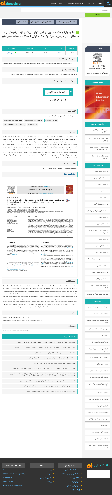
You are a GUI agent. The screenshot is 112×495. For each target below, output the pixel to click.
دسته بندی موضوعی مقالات (70, 469)
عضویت (49, 469)
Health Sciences (8, 477)
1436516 (59, 48)
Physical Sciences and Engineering (14, 469)
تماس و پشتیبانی (46, 473)
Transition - (32, 120)
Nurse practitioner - (14, 120)
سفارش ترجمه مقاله (73, 477)
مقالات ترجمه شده (74, 473)
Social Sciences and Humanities (13, 481)
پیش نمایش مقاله (70, 169)
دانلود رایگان (11, 48)
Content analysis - (13, 115)
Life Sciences (7, 473)
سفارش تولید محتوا (73, 481)
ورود (50, 465)
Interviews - (51, 115)
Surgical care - (33, 115)
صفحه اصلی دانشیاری (72, 465)
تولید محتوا (76, 485)
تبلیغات (49, 477)
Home (5, 465)
